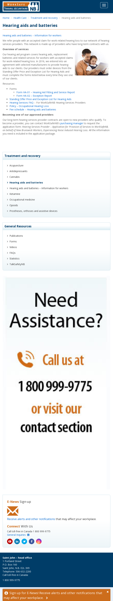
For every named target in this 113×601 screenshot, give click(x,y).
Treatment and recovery (44, 17)
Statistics (14, 258)
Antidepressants (18, 171)
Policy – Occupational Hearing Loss (29, 106)
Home (6, 17)
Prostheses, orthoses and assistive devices (33, 211)
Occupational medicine (22, 199)
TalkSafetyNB (17, 264)
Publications (16, 235)
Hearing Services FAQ (21, 102)
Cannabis (14, 176)
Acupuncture (16, 165)
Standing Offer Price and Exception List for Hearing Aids (40, 99)
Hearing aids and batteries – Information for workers (32, 35)
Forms (13, 241)
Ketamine (14, 194)
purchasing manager (71, 123)
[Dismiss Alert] (108, 591)
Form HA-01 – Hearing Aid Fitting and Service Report (45, 92)
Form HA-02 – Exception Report (34, 95)
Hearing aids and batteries (26, 182)
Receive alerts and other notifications (31, 519)
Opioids (13, 205)
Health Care (20, 17)
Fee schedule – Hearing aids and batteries (32, 109)
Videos (13, 247)
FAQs (12, 252)
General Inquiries (18, 534)
